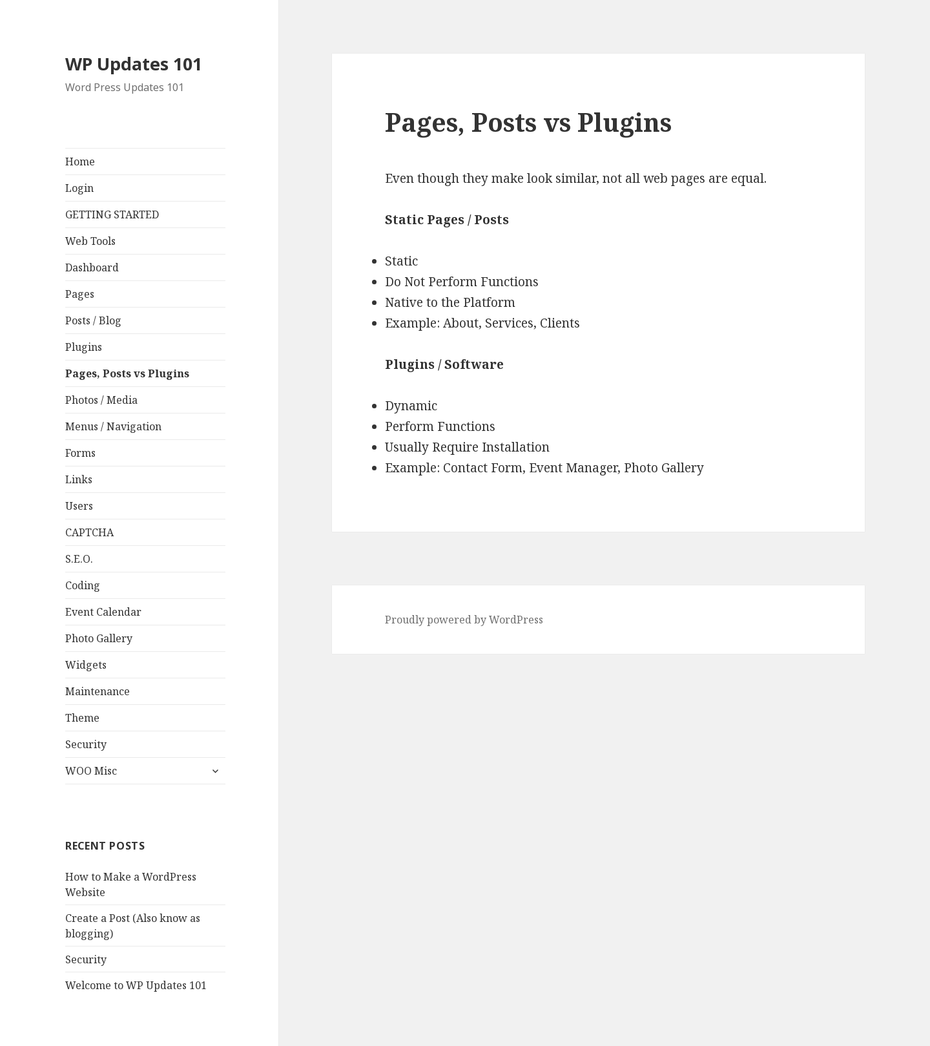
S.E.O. (79, 559)
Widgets (86, 665)
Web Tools (90, 241)
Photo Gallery (98, 638)
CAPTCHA (89, 532)
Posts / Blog (93, 320)
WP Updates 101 (133, 64)
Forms (80, 453)
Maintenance (97, 691)
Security (86, 744)
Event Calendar (103, 612)
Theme (82, 718)
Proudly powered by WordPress (464, 619)
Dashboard (92, 267)
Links (78, 479)
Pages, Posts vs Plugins (127, 373)
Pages (79, 294)
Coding (82, 585)
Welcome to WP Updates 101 (136, 985)
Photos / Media (101, 400)
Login (79, 188)
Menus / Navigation (113, 426)
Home (80, 161)
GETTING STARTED (112, 214)
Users (79, 506)
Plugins (83, 347)
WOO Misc (91, 771)
